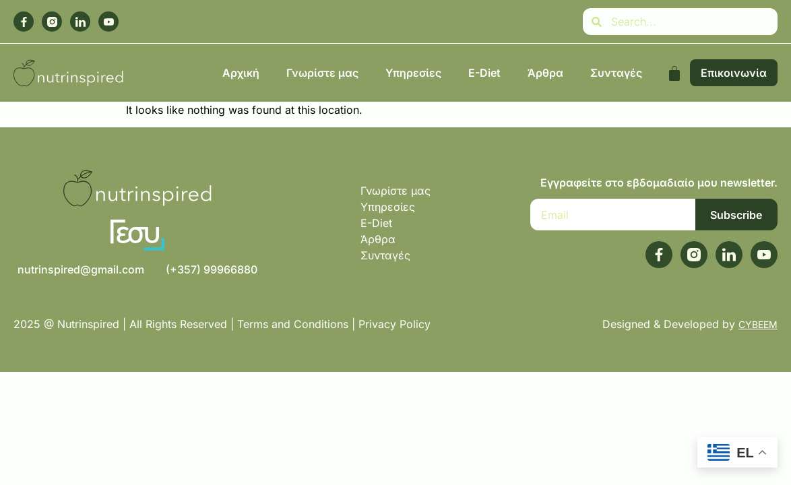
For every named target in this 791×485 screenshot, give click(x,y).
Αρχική (240, 72)
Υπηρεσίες (413, 72)
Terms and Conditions (292, 324)
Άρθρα (545, 72)
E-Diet (484, 72)
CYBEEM (758, 324)
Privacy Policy (396, 324)
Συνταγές (616, 72)
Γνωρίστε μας (322, 72)
